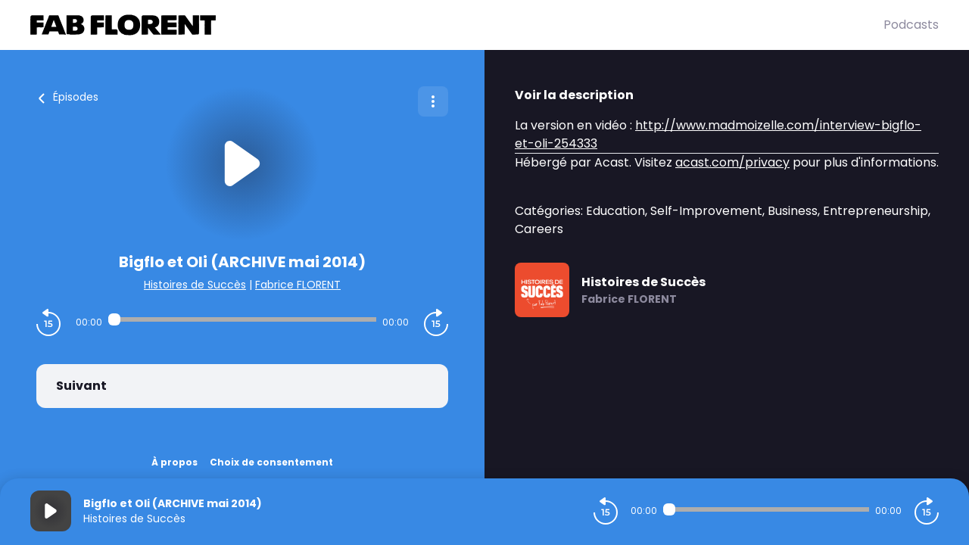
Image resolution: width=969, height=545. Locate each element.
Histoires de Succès (195, 284)
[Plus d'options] (433, 101)
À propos (174, 462)
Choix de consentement (271, 462)
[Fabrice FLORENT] (456, 25)
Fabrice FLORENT (298, 284)
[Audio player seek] (242, 319)
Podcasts (911, 24)
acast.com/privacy (732, 162)
